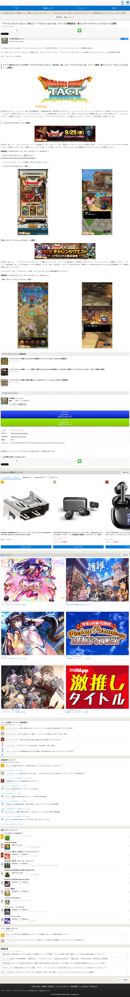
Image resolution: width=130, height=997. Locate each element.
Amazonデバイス (40, 477)
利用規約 (44, 986)
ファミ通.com (83, 986)
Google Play (65, 422)
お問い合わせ (36, 986)
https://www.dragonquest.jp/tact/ (19, 433)
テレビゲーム (53, 477)
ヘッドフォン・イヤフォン (11, 477)
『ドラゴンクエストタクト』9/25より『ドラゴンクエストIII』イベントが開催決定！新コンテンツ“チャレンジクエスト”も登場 (88, 13)
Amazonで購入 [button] (26, 547)
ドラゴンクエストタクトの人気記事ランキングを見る (16, 816)
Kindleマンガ (27, 477)
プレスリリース (44, 13)
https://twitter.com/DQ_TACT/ (18, 436)
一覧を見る (125, 472)
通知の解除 (74, 986)
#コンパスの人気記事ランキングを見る (12, 770)
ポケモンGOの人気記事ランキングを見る (12, 824)
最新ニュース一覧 (32, 13)
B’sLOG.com (93, 986)
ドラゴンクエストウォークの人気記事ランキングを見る (16, 778)
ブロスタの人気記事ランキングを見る (12, 793)
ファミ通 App (7, 3)
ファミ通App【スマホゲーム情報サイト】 (13, 13)
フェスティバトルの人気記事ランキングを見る (14, 801)
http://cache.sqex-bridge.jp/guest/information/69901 (18, 158)
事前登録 (59, 17)
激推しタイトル (69, 17)
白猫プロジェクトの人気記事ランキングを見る (14, 785)
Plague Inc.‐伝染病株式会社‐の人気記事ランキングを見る (16, 809)
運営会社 (51, 986)
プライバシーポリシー (62, 986)
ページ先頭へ (124, 980)
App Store (65, 414)
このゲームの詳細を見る (19, 404)
